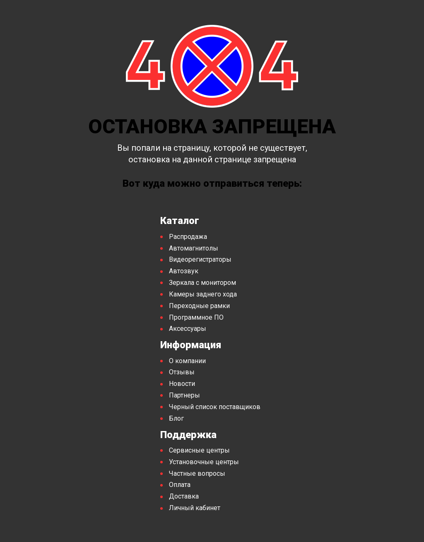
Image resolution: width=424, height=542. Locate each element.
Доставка (184, 496)
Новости (182, 384)
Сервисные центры (199, 450)
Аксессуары (187, 328)
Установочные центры (204, 462)
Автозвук (183, 271)
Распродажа (188, 237)
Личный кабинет (194, 508)
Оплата (179, 485)
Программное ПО (196, 317)
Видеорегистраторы (200, 259)
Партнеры (184, 395)
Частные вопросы (197, 473)
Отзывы (182, 372)
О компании (187, 361)
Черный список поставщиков (214, 407)
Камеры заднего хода (203, 294)
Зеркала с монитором (202, 283)
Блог (176, 418)
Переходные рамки (199, 306)
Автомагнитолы (193, 248)
